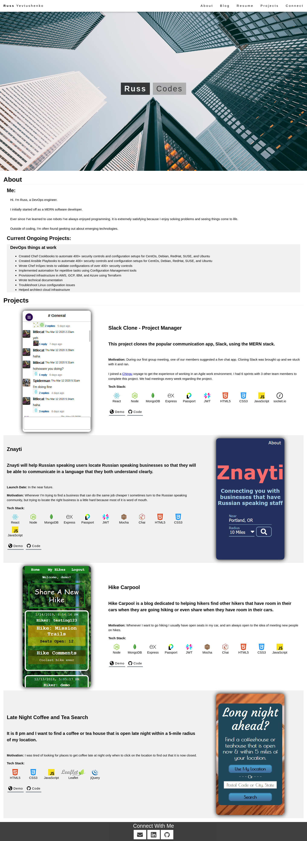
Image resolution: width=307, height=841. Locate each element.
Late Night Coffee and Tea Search (47, 717)
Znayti (14, 449)
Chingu (127, 374)
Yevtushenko (23, 5)
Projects (270, 5)
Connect (295, 5)
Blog (225, 5)
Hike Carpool (124, 587)
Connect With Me (153, 826)
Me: (11, 190)
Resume (245, 5)
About (207, 5)
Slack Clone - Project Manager (145, 328)
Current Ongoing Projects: (39, 238)
